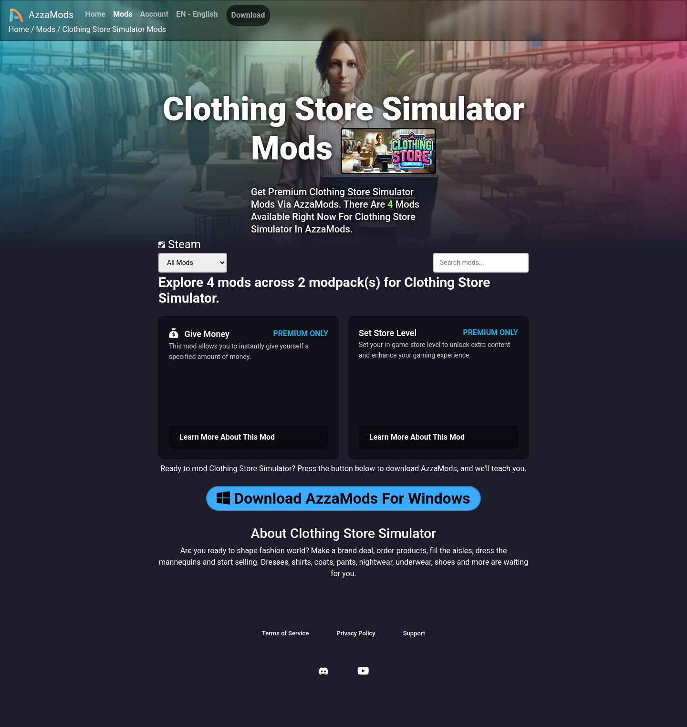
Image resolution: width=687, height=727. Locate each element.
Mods (122, 14)
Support (414, 633)
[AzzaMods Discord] (323, 672)
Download (248, 15)
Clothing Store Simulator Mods (114, 29)
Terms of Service (285, 633)
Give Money (199, 334)
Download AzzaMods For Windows (343, 498)
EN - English (197, 14)
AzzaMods (41, 15)
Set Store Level (387, 333)
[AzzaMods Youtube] (363, 672)
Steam (179, 244)
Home (95, 14)
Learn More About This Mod (227, 437)
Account (154, 14)
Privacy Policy (355, 633)
